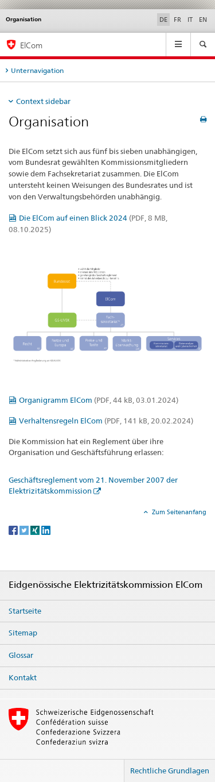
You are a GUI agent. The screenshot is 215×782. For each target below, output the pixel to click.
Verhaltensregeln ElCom (106, 420)
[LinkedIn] (45, 529)
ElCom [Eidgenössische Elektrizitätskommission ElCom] (31, 45)
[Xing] (35, 529)
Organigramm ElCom (98, 400)
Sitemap (23, 632)
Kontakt (23, 677)
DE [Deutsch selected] (163, 20)
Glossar (21, 655)
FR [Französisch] (177, 20)
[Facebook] (14, 529)
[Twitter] (24, 529)
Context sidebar (43, 101)
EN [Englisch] (203, 20)
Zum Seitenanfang (178, 512)
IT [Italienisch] (190, 20)
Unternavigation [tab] (37, 70)
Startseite (25, 610)
